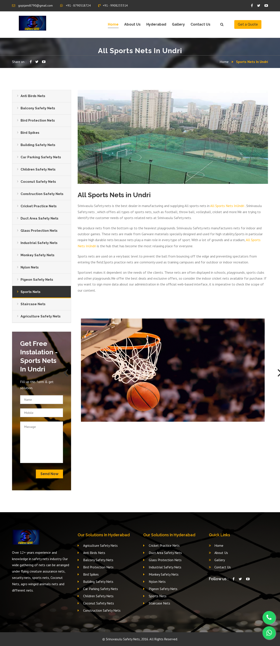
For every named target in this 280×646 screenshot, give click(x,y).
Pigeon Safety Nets (37, 280)
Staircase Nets (33, 304)
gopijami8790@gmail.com (32, 5)
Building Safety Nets (38, 145)
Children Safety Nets (38, 169)
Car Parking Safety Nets (41, 157)
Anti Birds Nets (33, 96)
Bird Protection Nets (38, 120)
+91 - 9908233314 (113, 5)
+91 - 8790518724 (75, 5)
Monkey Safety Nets (37, 255)
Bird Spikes (30, 133)
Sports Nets (30, 292)
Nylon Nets (30, 267)
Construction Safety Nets (42, 194)
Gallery (178, 24)
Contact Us (200, 24)
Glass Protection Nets (39, 231)
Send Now (49, 474)
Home (113, 24)
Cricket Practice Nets (39, 206)
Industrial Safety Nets (39, 243)
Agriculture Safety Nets (41, 316)
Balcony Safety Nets (38, 108)
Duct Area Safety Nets (39, 218)
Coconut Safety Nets (38, 182)
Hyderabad (156, 24)
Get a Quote (248, 24)
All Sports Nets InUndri (227, 206)
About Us (132, 24)
